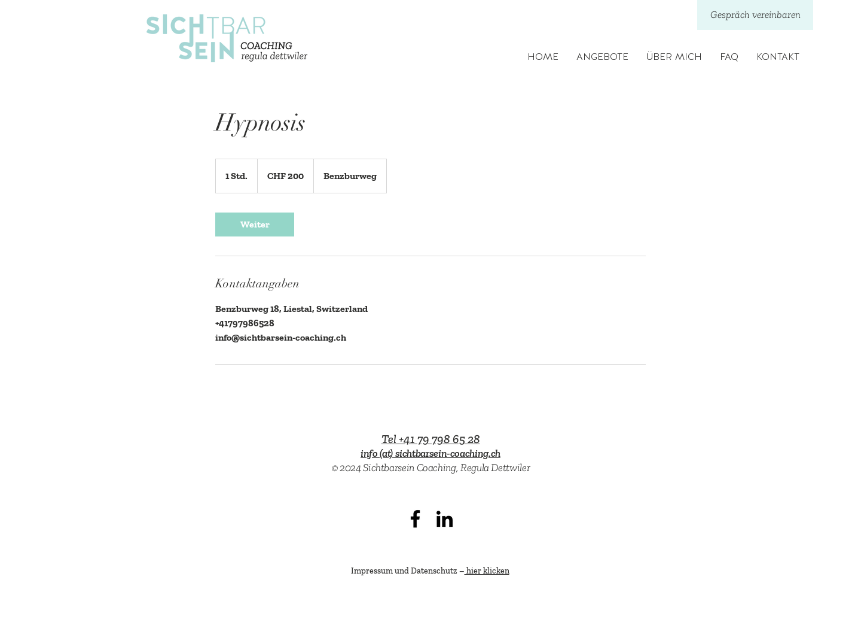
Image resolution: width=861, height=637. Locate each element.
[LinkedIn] (444, 518)
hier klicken (487, 571)
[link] (254, 224)
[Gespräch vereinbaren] (755, 15)
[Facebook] (415, 518)
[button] (602, 57)
